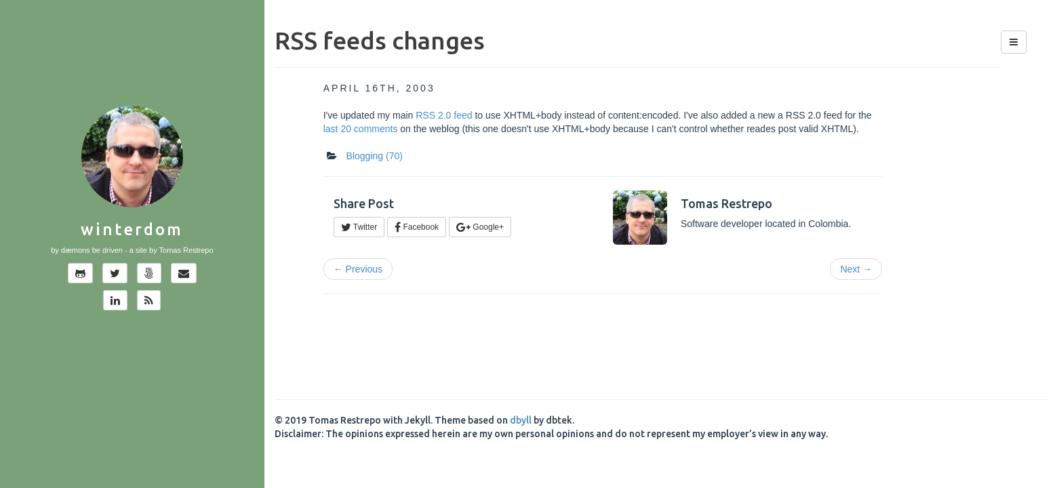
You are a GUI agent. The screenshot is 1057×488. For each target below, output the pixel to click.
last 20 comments (360, 128)
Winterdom (132, 229)
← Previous (358, 269)
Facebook (417, 227)
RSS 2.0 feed (444, 115)
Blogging (374, 155)
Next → (856, 269)
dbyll (521, 420)
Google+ (480, 227)
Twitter (359, 227)
